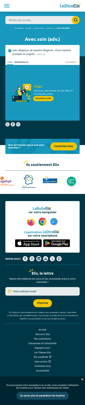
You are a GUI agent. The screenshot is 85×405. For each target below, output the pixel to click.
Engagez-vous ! (43, 347)
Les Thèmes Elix (42, 352)
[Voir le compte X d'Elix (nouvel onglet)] (52, 258)
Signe (10, 62)
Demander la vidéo (43, 98)
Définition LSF (21, 62)
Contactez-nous (63, 146)
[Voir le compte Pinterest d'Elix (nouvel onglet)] (59, 258)
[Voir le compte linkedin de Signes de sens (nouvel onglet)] (38, 258)
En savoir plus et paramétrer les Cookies (42, 395)
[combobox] (42, 20)
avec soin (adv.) (63, 28)
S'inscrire (42, 303)
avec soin (50, 28)
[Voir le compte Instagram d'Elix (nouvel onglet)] (31, 258)
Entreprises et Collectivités (43, 343)
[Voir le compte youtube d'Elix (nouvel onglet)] (45, 258)
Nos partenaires (42, 338)
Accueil (28, 28)
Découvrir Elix (42, 334)
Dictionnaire (39, 28)
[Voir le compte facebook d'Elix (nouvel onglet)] (25, 258)
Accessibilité (42, 370)
